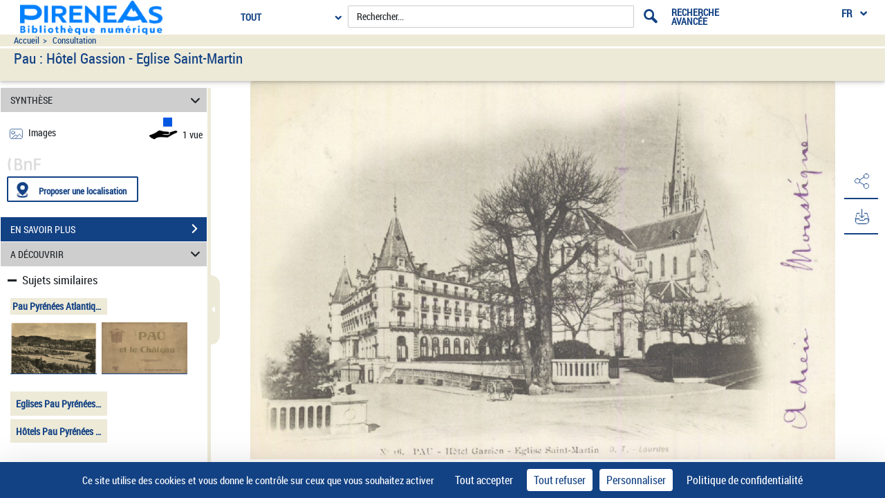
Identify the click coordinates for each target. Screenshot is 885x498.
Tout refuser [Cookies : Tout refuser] (560, 480)
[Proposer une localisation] (72, 189)
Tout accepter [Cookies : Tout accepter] (484, 480)
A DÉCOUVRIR (107, 254)
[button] (861, 182)
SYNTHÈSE (107, 100)
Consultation (74, 40)
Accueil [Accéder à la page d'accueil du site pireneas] (26, 40)
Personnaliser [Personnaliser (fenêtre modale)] (636, 480)
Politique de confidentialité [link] (745, 480)
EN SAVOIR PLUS (108, 229)
